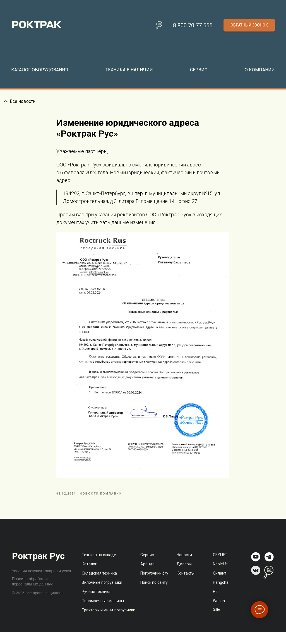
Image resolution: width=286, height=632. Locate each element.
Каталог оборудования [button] (39, 69)
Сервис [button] (198, 69)
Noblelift (220, 570)
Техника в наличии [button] (129, 69)
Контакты (185, 579)
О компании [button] (260, 69)
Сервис (147, 561)
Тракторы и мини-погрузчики (108, 616)
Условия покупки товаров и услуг (42, 577)
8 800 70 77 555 (192, 25)
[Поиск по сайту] (159, 25)
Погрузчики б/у (154, 579)
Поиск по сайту (154, 589)
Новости (184, 561)
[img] (255, 563)
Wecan (219, 607)
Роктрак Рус (38, 562)
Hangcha (221, 589)
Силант (219, 579)
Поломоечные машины (103, 607)
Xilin (216, 616)
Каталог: (90, 570)
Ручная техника (96, 598)
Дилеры (184, 570)
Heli (216, 598)
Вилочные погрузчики (102, 589)
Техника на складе (99, 561)
